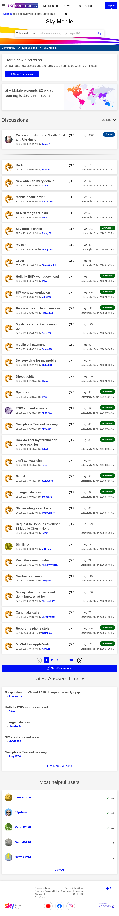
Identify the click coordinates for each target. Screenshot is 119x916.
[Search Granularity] (26, 33)
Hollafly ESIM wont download (37, 276)
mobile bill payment (30, 344)
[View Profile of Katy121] (46, 649)
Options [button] (106, 119)
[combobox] (67, 33)
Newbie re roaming (30, 576)
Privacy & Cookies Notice (47, 891)
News (67, 5)
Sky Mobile (59, 21)
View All (59, 869)
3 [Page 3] (57, 660)
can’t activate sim (29, 460)
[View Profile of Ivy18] (44, 397)
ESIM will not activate (31, 408)
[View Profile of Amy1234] (46, 429)
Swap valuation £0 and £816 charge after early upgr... (44, 692)
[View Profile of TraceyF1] (46, 233)
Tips (78, 5)
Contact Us (78, 894)
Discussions (51, 5)
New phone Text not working (37, 424)
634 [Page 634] (71, 660)
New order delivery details (35, 181)
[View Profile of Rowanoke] (15, 696)
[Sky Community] (23, 5)
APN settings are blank (33, 213)
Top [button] (112, 888)
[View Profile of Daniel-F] (46, 144)
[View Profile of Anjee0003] (47, 413)
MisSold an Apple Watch (34, 644)
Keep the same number (33, 560)
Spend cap (23, 392)
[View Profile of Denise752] (47, 349)
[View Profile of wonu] (44, 465)
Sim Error (23, 544)
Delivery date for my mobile (36, 360)
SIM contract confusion (33, 292)
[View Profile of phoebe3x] (47, 496)
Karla (20, 165)
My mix (21, 244)
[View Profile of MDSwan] (46, 549)
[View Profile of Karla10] (46, 169)
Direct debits (25, 376)
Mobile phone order (30, 197)
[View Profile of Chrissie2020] (48, 601)
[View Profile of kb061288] (46, 297)
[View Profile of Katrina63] (47, 633)
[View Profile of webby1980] (47, 249)
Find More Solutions (59, 766)
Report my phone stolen (33, 628)
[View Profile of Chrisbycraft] (48, 617)
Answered (107, 228)
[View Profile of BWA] (44, 281)
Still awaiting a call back (33, 508)
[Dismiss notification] (66, 14)
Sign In (111, 5)
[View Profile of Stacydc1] (46, 580)
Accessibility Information (72, 891)
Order (20, 260)
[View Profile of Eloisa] (45, 381)
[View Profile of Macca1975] (47, 201)
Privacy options (42, 888)
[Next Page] (80, 660)
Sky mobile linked (29, 228)
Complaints (40, 894)
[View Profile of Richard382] (47, 313)
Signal (20, 476)
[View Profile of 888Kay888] (47, 481)
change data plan (28, 492)
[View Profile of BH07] (44, 217)
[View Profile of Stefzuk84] (47, 365)
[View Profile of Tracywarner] (48, 512)
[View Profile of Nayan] (45, 533)
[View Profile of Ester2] (45, 449)
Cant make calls (27, 612)
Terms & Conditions (74, 888)
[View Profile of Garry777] (46, 333)
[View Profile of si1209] (45, 185)
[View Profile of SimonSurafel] (49, 265)
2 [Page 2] (52, 660)
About (89, 5)
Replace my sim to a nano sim (38, 308)
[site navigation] (3, 6)
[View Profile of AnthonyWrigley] (50, 565)
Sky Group (40, 897)
